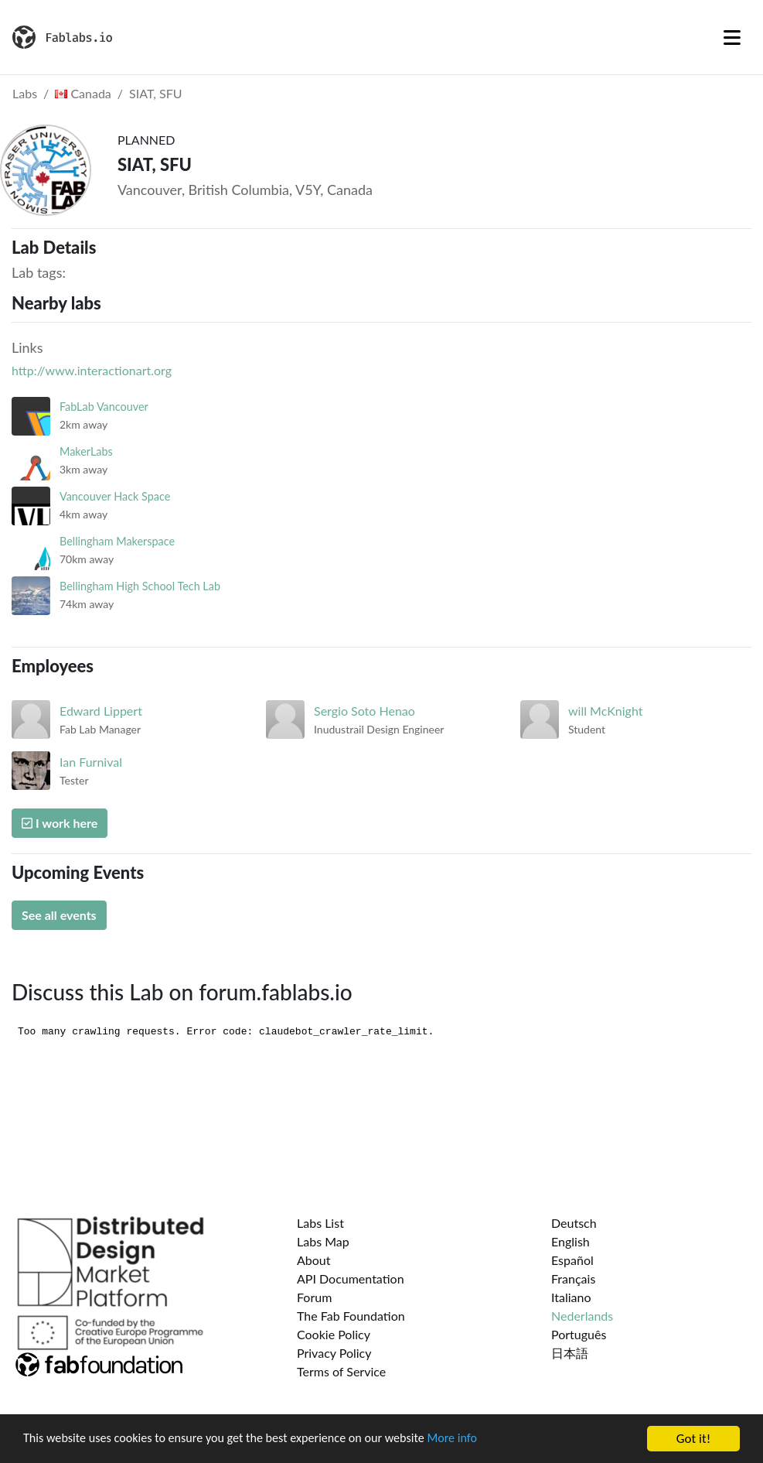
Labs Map (323, 1241)
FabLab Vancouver (104, 406)
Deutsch (574, 1222)
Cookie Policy (333, 1334)
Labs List (320, 1222)
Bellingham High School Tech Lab (140, 586)
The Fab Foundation (351, 1315)
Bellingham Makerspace (117, 541)
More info (475, 1440)
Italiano (571, 1297)
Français (573, 1278)
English (570, 1241)
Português (578, 1334)
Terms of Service (341, 1371)
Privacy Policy (334, 1352)
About (314, 1260)
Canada (83, 93)
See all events (59, 915)
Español (572, 1260)
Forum (314, 1297)
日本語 (569, 1352)
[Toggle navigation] (732, 37)
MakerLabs (86, 451)
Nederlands (582, 1315)
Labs (24, 93)
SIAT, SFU (155, 93)
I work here (59, 822)
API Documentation (350, 1278)
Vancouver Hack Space (115, 496)
